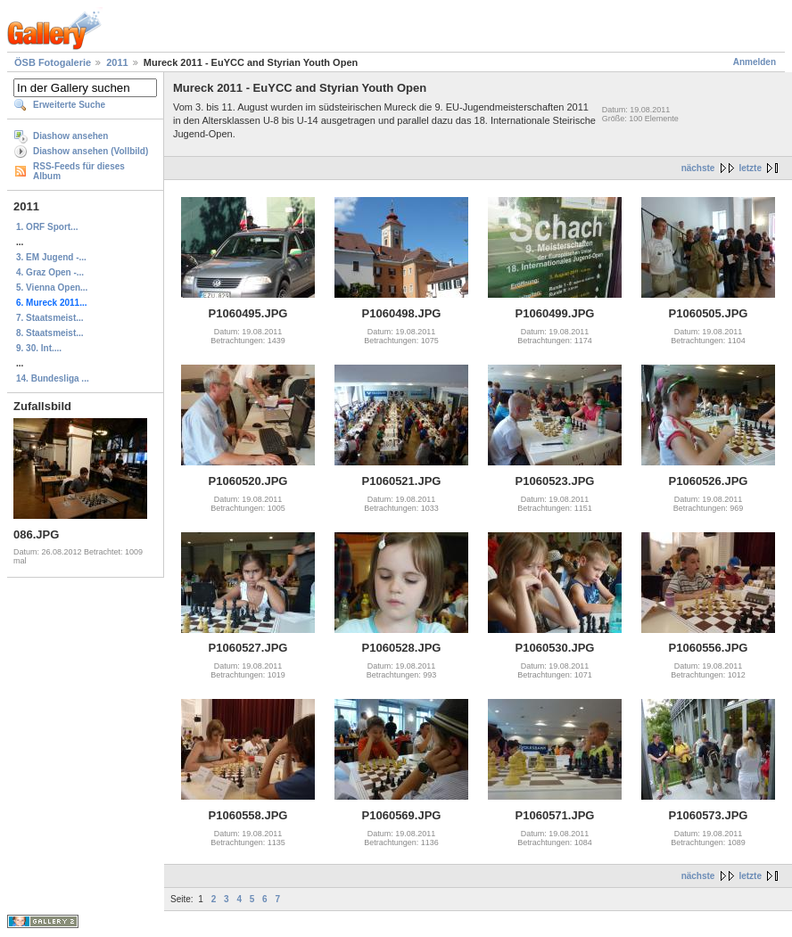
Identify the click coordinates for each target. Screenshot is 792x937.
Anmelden (754, 62)
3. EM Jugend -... (51, 257)
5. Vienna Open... (51, 287)
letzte (750, 168)
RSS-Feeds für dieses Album (79, 171)
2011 (117, 62)
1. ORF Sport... (47, 227)
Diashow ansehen (70, 136)
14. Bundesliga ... (52, 378)
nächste (698, 168)
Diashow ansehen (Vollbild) (90, 151)
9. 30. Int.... (39, 348)
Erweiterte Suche (69, 105)
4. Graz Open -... (50, 272)
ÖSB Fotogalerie (52, 62)
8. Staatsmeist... (50, 333)
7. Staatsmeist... (50, 318)
